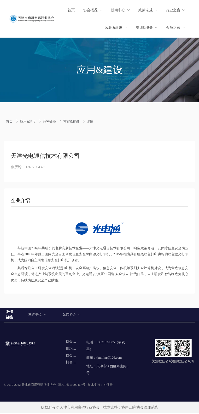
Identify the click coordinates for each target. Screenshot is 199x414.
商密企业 (50, 121)
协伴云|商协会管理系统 (139, 408)
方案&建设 (71, 121)
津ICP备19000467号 (71, 385)
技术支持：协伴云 (100, 385)
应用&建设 (28, 121)
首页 (10, 121)
